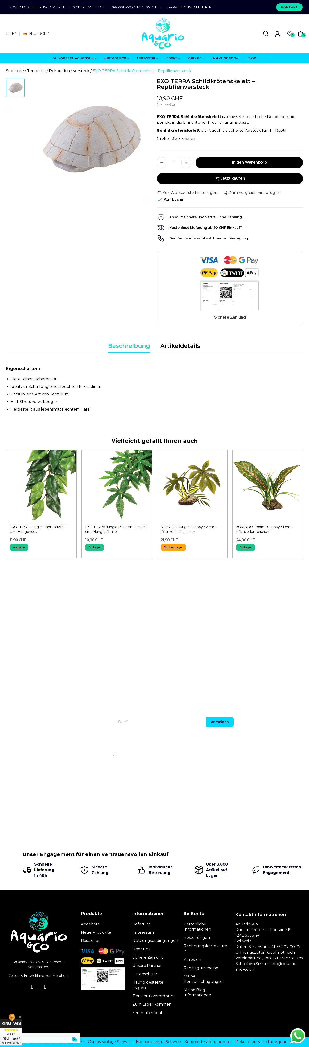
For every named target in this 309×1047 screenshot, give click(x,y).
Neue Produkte (96, 932)
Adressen (192, 959)
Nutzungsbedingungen (155, 940)
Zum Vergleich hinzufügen (251, 192)
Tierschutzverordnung (154, 996)
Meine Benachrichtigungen (203, 979)
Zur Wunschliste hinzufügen (187, 192)
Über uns (141, 949)
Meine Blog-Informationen (197, 992)
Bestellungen (197, 937)
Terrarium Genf (70, 1041)
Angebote (90, 924)
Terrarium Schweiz (34, 1041)
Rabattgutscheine (201, 968)
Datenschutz (144, 974)
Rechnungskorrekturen (205, 948)
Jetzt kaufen (230, 178)
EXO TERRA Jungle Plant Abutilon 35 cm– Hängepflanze (115, 529)
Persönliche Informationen (197, 927)
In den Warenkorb (249, 162)
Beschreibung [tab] (129, 345)
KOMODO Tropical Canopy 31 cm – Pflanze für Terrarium (264, 529)
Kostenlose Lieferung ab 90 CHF (38, 7)
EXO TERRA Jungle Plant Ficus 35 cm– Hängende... (37, 529)
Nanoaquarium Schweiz (158, 1041)
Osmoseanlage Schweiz (110, 1041)
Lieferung (141, 924)
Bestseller (90, 940)
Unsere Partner (147, 965)
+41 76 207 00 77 (285, 946)
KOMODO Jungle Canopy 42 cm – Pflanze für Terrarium (189, 529)
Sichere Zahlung (87, 7)
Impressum (143, 932)
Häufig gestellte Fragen (147, 985)
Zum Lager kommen (151, 1004)
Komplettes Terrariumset (208, 1041)
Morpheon (61, 975)
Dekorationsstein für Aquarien (263, 1041)
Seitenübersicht (147, 1012)
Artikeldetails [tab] (180, 345)
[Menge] (173, 162)
